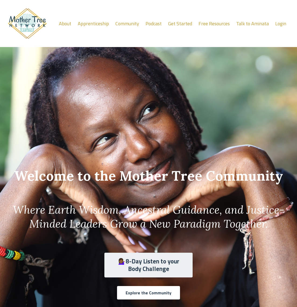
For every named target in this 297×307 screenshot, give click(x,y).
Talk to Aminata (252, 23)
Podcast (154, 23)
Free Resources (214, 23)
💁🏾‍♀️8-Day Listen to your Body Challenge (148, 265)
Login (280, 23)
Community (127, 23)
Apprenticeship (93, 23)
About (65, 23)
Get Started (180, 23)
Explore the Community (148, 293)
